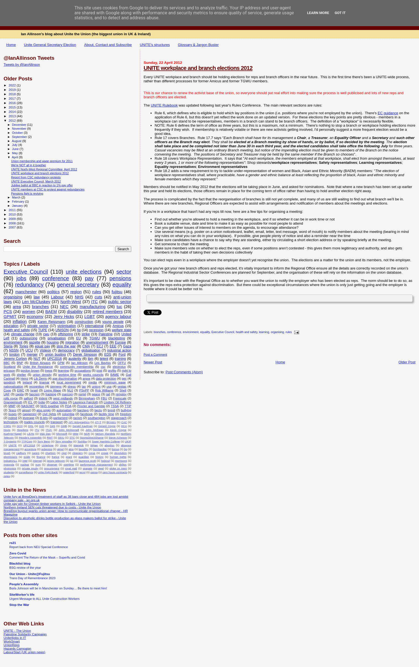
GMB (64, 426)
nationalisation (13, 386)
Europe (120, 342)
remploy (121, 394)
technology (11, 422)
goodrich (9, 382)
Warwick (79, 445)
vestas (121, 386)
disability (75, 311)
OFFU (122, 362)
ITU (37, 429)
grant (69, 456)
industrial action (119, 350)
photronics (10, 468)
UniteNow (47, 445)
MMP (11, 406)
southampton (96, 418)
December (19, 124)
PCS (8, 311)
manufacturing (93, 306)
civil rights (49, 414)
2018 (13, 94)
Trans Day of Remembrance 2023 (32, 578)
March (17, 197)
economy (35, 316)
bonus (115, 449)
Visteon (45, 350)
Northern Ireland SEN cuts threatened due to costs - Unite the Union (52, 507)
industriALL (10, 460)
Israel (34, 390)
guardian (83, 456)
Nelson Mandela (105, 433)
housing (53, 342)
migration (72, 342)
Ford (122, 354)
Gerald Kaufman (82, 426)
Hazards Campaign (17, 648)
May (15, 153)
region (76, 292)
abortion (109, 445)
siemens (55, 386)
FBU (104, 398)
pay (89, 278)
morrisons (121, 460)
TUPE (42, 330)
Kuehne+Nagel (13, 433)
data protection (106, 378)
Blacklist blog (19, 563)
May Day (45, 433)
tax (84, 386)
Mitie (76, 433)
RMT (50, 437)
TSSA (115, 406)
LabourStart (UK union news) (24, 652)
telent (104, 359)
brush (7, 452)
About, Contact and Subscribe (108, 45)
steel (101, 468)
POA (68, 406)
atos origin (43, 410)
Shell (123, 390)
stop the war (66, 346)
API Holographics (79, 422)
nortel (82, 394)
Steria (8, 346)
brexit (111, 410)
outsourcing (28, 338)
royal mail (71, 468)
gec (124, 378)
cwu (46, 334)
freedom (125, 414)
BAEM (51, 311)
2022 (13, 85)
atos (71, 449)
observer (52, 464)
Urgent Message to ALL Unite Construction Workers (44, 598)
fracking (50, 394)
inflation (20, 321)
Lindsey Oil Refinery (117, 402)
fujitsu (117, 292)
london (14, 354)
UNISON (62, 330)
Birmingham (87, 398)
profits (112, 370)
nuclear (24, 464)
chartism (50, 452)
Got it (340, 13)
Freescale (120, 398)
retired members (108, 311)
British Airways (40, 362)
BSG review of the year (25, 567)
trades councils (34, 422)
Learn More (318, 13)
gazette (34, 342)
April (15, 157)
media (92, 382)
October (18, 132)
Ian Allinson (79, 362)
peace (96, 394)
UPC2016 (54, 359)
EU (78, 338)
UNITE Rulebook (164, 105)
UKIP (128, 441)
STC (72, 437)
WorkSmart (12, 641)
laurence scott (87, 460)
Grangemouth (13, 402)
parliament (60, 418)
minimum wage (115, 382)
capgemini (30, 414)
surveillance (26, 472)
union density (42, 374)
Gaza (127, 346)
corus (91, 452)
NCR (87, 433)
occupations (82, 370)
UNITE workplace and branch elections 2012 (198, 68)
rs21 (12, 543)
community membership (76, 366)
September (20, 136)
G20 (41, 426)
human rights (118, 456)
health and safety (246, 332)
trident (43, 398)
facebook (86, 414)
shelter (21, 374)
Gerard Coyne (107, 426)
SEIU (61, 437)
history (99, 456)
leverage (28, 418)
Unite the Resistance (38, 366)
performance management (96, 464)
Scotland (9, 366)
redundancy (29, 285)
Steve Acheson (118, 437)
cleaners (77, 452)
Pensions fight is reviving (27, 193)
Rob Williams (104, 390)
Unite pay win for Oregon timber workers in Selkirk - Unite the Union (52, 503)
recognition (36, 386)
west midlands (63, 398)
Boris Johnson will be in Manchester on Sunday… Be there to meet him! (58, 588)
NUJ (70, 390)
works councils (93, 374)
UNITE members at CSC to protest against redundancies (47, 189)
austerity (74, 359)
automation (64, 410)
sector (123, 272)
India (41, 402)
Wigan (94, 445)
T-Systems (10, 441)
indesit (12, 418)
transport (56, 422)
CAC (124, 422)
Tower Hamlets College (106, 441)
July (15, 144)
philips (123, 464)
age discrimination (64, 378)
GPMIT (10, 316)
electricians (10, 456)
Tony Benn (43, 441)
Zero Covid (17, 553)
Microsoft (61, 433)
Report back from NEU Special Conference (38, 547)
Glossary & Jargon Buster (198, 45)
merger (32, 354)
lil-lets (44, 418)
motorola (9, 464)
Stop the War (19, 604)
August (17, 141)
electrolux (119, 366)
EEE (113, 346)
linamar (44, 382)
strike (86, 334)
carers (35, 452)
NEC (64, 306)
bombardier (100, 449)
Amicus (117, 326)
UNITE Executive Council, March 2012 (36, 181)
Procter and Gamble (91, 406)
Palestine (106, 334)
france (55, 456)
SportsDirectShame (92, 437)
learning (264, 332)
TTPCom (27, 441)
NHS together (50, 406)
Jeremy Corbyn (15, 359)
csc (103, 366)
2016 (13, 103)
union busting (55, 354)
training (120, 359)
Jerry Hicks (63, 316)
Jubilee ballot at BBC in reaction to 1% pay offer (42, 185)
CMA (86, 346)
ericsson (9, 370)
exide (27, 456)
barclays (83, 410)
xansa (94, 472)
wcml (82, 472)
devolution (120, 452)
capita (19, 394)
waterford (68, 472)
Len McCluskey (36, 302)
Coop (7, 390)
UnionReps (12, 645)
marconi (67, 394)
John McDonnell (69, 429)
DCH (19, 426)
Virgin (63, 445)
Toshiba (82, 441)
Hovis (7, 429)
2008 (13, 223)
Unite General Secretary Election (50, 45)
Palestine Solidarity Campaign (25, 634)
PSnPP (84, 390)
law (37, 297)
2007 (13, 227)
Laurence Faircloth (85, 402)
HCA (124, 426)
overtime (68, 464)
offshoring (65, 334)
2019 (13, 89)
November (19, 128)
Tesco (12, 410)
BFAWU (111, 422)
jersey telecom (56, 460)
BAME (114, 374)
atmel (60, 449)
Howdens (22, 429)
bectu (98, 410)
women (28, 311)
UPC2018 (29, 445)
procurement (51, 468)
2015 (13, 107)
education (11, 326)
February (18, 201)
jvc (71, 460)
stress (72, 386)
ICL (30, 402)
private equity (30, 468)
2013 (13, 116)
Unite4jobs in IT (15, 637)
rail (108, 394)
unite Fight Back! (48, 472)
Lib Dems (40, 378)
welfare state (121, 330)
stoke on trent (118, 468)
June (16, 149)
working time (67, 374)
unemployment (97, 342)
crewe (104, 452)
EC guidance (388, 113)
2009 (13, 218)
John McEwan (94, 429)
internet (37, 460)
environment (190, 332)
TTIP (128, 406)
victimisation (66, 326)
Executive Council (222, 332)
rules (289, 332)
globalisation (90, 350)
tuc (119, 306)
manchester (26, 292)
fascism (34, 394)
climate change (22, 334)
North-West (70, 302)
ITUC (49, 429)
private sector (37, 326)
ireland (27, 382)
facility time (106, 414)
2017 (13, 98)
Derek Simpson (85, 354)
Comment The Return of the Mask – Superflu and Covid (47, 557)
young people (113, 322)
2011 (13, 210)
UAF (7, 394)
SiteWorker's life (21, 594)
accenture (30, 449)
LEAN (30, 433)
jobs (21, 278)
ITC (94, 302)
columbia (68, 414)
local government (69, 382)
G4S (52, 426)
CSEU (7, 426)
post (99, 370)
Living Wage (52, 390)
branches (159, 332)
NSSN (13, 350)
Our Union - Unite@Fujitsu (29, 574)
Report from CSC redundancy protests (36, 177)
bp (125, 449)
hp (79, 330)
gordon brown (30, 370)
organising (277, 332)
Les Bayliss (103, 362)
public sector (119, 302)
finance (41, 456)
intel (25, 460)
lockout (105, 460)
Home (11, 45)
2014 (13, 111)
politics (53, 292)
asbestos (46, 449)
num (38, 464)
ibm (90, 359)
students (9, 472)
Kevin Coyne (118, 429)
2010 (13, 214)
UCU (29, 350)
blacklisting (116, 338)
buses (13, 414)
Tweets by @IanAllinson (22, 65)
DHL (31, 426)
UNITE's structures (155, 45)
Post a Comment (155, 354)
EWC (20, 390)
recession (96, 330)
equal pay (42, 346)
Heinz (24, 378)
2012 (13, 120)
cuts (98, 297)
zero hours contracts (115, 472)
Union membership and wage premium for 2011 (41, 161)
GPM (60, 362)
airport (26, 410)
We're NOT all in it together (28, 165)
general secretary (78, 285)
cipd (63, 452)
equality (205, 332)
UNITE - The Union (17, 630)
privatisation (57, 338)
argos (86, 378)
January (18, 205)
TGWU (94, 338)
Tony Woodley (63, 441)
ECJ (99, 346)
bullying (126, 410)
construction (84, 322)
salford (28, 398)
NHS (79, 297)
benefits (83, 449)
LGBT (89, 316)
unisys (96, 386)
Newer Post (153, 362)
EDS (107, 354)
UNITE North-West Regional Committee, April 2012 (44, 169)
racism (77, 418)
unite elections (84, 272)
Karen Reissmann (52, 322)
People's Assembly (30, 437)
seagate (87, 468)
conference (174, 332)
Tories (23, 346)
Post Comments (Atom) (184, 372)
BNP (20, 362)
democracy (66, 350)
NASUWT (27, 406)
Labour (57, 297)
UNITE (13, 445)
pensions (120, 278)
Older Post (407, 362)
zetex (7, 476)
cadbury (21, 452)
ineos (48, 370)
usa (109, 386)
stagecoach (119, 418)
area (17, 306)
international (94, 326)
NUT (36, 359)
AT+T (98, 422)
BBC (7, 362)
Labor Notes (58, 402)
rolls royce (11, 398)
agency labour (118, 316)
